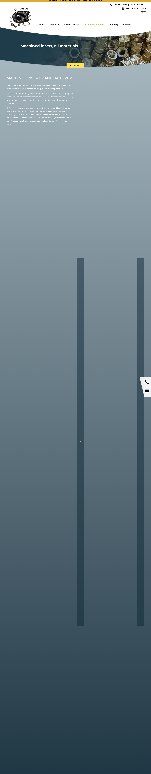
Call (147, 382)
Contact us (75, 65)
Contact (147, 391)
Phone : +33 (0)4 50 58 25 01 (129, 6)
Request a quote (136, 10)
